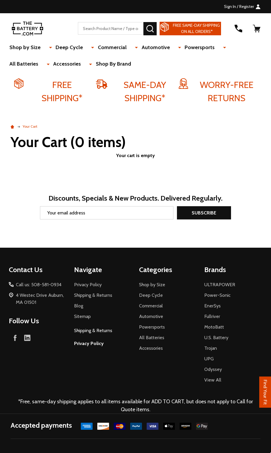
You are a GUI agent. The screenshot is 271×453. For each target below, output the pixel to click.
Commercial (102, 47)
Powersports (179, 47)
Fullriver (212, 316)
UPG (209, 359)
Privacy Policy (88, 284)
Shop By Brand (65, 65)
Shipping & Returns (93, 295)
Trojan (210, 348)
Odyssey (213, 369)
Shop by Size (26, 47)
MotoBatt (214, 327)
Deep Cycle (64, 47)
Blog (78, 306)
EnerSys (212, 306)
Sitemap (82, 316)
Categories (155, 269)
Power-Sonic (217, 295)
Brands (215, 269)
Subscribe (204, 213)
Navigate (88, 269)
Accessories (24, 65)
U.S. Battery (216, 337)
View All (212, 380)
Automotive (140, 47)
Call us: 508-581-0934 (38, 284)
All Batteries (217, 47)
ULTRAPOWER (219, 284)
